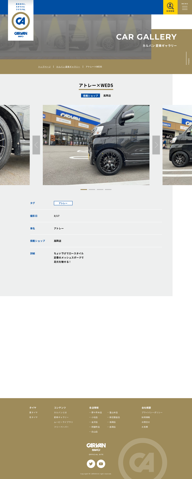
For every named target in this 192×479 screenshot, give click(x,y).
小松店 (94, 417)
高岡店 (112, 422)
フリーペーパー (61, 426)
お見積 (145, 426)
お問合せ (146, 422)
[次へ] (156, 145)
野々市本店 (96, 412)
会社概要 (146, 407)
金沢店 (94, 422)
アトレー (63, 203)
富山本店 (113, 412)
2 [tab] (92, 189)
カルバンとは (60, 412)
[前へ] (36, 145)
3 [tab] (100, 189)
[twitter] (91, 464)
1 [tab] (84, 189)
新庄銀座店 (114, 417)
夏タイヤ (33, 412)
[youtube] (101, 464)
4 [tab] (108, 189)
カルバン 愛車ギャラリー (68, 66)
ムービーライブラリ (63, 422)
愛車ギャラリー (61, 417)
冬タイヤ (33, 417)
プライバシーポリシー (152, 412)
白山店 (94, 431)
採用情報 (146, 417)
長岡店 (112, 426)
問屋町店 (95, 426)
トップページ (44, 66)
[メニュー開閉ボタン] (185, 7)
